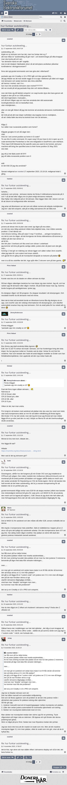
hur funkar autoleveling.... (16, 26)
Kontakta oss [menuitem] (55, 772)
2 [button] (36, 34)
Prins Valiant (11, 265)
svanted (10, 39)
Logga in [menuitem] (61, 13)
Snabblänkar (2, 13)
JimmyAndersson (16, 312)
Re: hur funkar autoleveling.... (16, 185)
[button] (39, 34)
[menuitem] (55, 13)
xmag (10, 638)
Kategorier (6, 13)
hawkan (9, 179)
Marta (9, 508)
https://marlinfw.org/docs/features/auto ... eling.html (21, 451)
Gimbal (9, 366)
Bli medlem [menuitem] (65, 13)
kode (9, 460)
